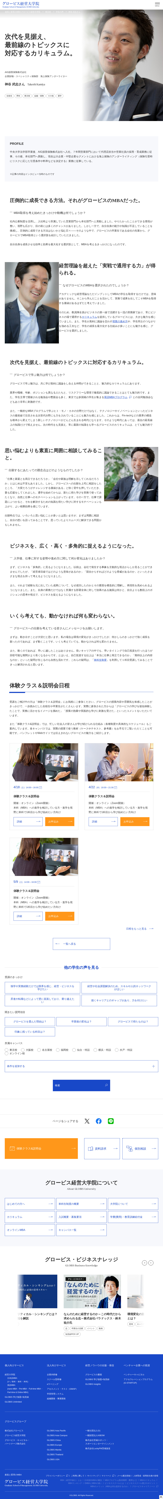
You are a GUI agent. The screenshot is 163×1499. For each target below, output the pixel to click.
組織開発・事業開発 (56, 1398)
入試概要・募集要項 (81, 1217)
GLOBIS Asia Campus (57, 1435)
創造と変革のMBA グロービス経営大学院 (22, 12)
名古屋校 (47, 1050)
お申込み (60, 821)
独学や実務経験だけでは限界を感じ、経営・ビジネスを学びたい (42, 988)
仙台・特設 (83, 1050)
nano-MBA (12, 1389)
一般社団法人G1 (92, 1430)
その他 (51, 96)
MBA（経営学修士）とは (71, 1480)
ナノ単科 (12, 1382)
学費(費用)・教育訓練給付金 (133, 1217)
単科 (19, 1382)
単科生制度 (100, 660)
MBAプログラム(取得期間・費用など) (121, 1480)
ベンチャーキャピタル (134, 1374)
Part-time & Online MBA (17, 1392)
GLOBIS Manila (54, 1450)
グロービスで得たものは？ (133, 1021)
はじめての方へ (30, 1204)
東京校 (48, 12)
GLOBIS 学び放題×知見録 (17, 1397)
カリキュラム (89, 317)
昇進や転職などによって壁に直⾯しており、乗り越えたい (42, 1000)
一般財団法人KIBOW (95, 1435)
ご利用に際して (77, 1476)
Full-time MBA (35, 1389)
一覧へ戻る (65, 943)
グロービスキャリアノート (145, 1486)
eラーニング (52, 1384)
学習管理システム (55, 1394)
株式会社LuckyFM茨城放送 (97, 1448)
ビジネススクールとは (114, 1483)
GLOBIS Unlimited (13, 1402)
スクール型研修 (54, 1379)
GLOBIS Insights (93, 1384)
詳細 (28, 821)
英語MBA (11, 1385)
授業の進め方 (120, 321)
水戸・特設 (126, 1050)
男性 (18, 96)
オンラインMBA (30, 1230)
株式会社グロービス (14, 1430)
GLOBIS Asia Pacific (56, 1430)
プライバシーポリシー (57, 1476)
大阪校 (29, 1050)
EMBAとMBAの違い (93, 1483)
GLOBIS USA (53, 1459)
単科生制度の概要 (81, 1204)
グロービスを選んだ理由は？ (29, 1021)
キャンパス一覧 (81, 1230)
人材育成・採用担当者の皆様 (145, 1476)
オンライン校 (17, 1053)
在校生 (9, 96)
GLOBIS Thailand (55, 1454)
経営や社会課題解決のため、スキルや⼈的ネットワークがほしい (119, 988)
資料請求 (101, 1148)
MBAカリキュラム (147, 1480)
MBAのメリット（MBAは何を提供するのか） (109, 1486)
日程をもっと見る (139, 928)
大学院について (133, 1204)
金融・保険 (39, 96)
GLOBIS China (54, 1440)
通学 (60, 96)
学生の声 (60, 12)
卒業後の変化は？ (81, 1021)
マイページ (108, 1476)
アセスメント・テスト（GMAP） (62, 1389)
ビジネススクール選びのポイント (141, 1483)
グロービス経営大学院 (15, 1435)
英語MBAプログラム (116, 397)
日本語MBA (12, 1378)
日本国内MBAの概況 (93, 1480)
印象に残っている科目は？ (30, 1031)
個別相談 (139, 1149)
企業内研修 (52, 1374)
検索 (81, 1085)
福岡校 (64, 1050)
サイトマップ (93, 1476)
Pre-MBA (23, 1389)
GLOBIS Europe (54, 1445)
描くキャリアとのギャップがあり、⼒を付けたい (119, 1000)
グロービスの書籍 (93, 1374)
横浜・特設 (104, 1050)
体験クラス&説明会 (40, 1148)
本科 (25, 1382)
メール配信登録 (124, 1476)
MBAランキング (75, 1483)
